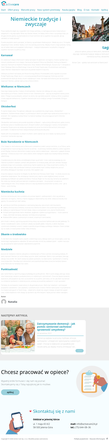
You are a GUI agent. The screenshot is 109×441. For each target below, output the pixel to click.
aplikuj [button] (10, 392)
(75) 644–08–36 (83, 427)
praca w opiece (80, 51)
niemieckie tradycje (87, 54)
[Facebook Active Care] (107, 439)
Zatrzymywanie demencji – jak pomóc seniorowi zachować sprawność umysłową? (56, 326)
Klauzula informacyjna (97, 439)
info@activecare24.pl (87, 423)
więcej (79, 351)
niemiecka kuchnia (93, 56)
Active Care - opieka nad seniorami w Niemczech (90, 62)
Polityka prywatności (81, 439)
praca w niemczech (94, 51)
